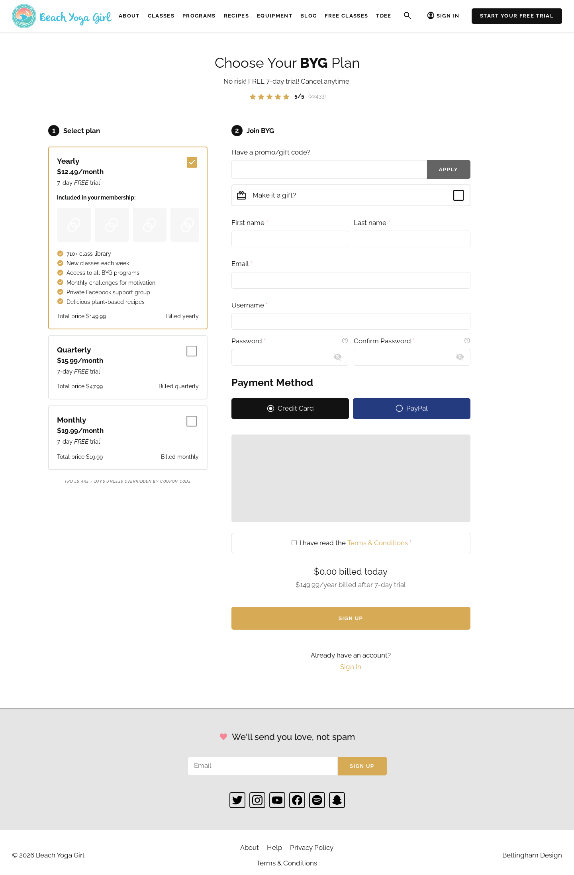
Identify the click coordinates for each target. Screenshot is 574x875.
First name (249, 223)
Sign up (362, 766)
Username (249, 305)
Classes (161, 16)
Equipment (274, 16)
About (129, 16)
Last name (372, 223)
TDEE (383, 16)
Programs (199, 16)
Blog (308, 16)
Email (241, 264)
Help (274, 848)
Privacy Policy (311, 848)
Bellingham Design (532, 855)
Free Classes (346, 16)
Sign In (448, 16)
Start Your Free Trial (517, 16)
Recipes (236, 16)
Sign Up (351, 618)
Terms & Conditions (377, 543)
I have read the (351, 543)
